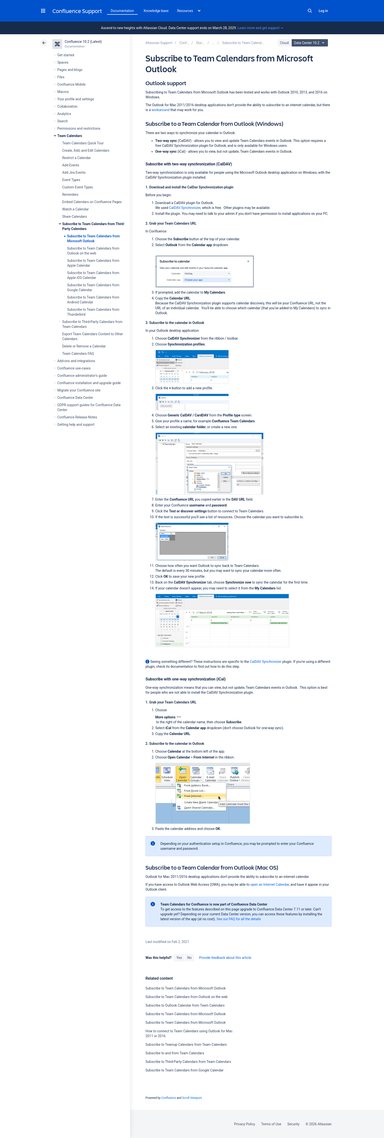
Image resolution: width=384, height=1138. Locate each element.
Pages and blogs (69, 70)
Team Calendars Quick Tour (83, 143)
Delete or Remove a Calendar (84, 346)
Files (60, 77)
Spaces (62, 62)
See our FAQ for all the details (238, 919)
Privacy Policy (244, 1124)
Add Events (70, 165)
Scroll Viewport (192, 1098)
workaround (160, 110)
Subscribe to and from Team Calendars (174, 1053)
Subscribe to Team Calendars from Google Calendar (184, 1070)
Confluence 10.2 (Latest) (83, 42)
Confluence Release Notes (77, 417)
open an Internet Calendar (269, 884)
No (189, 958)
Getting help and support (76, 424)
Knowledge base (156, 11)
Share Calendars (74, 216)
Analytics (64, 114)
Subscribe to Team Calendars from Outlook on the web (186, 997)
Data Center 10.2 (310, 42)
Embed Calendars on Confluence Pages (92, 202)
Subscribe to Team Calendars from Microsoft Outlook (185, 988)
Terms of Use (271, 1124)
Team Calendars (69, 136)
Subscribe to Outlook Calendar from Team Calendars (185, 1005)
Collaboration (67, 106)
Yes (179, 958)
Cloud (284, 43)
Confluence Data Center (75, 398)
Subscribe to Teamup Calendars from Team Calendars (186, 1044)
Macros (63, 92)
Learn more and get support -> (260, 28)
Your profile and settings (75, 99)
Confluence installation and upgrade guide (89, 383)
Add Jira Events (73, 172)
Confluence (168, 1098)
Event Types (71, 180)
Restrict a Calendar (76, 158)
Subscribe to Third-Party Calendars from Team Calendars (188, 1062)
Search (310, 11)
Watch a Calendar (75, 209)
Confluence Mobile (71, 84)
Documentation (122, 11)
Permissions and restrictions (78, 128)
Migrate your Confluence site (78, 390)
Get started (65, 55)
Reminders (70, 194)
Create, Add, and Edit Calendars (85, 150)
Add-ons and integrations (76, 361)
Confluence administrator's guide (82, 376)
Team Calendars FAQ (78, 354)
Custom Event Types (77, 187)
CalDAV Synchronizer (184, 208)
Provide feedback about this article (225, 958)
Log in (323, 11)
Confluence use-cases (74, 368)
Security (293, 1124)
